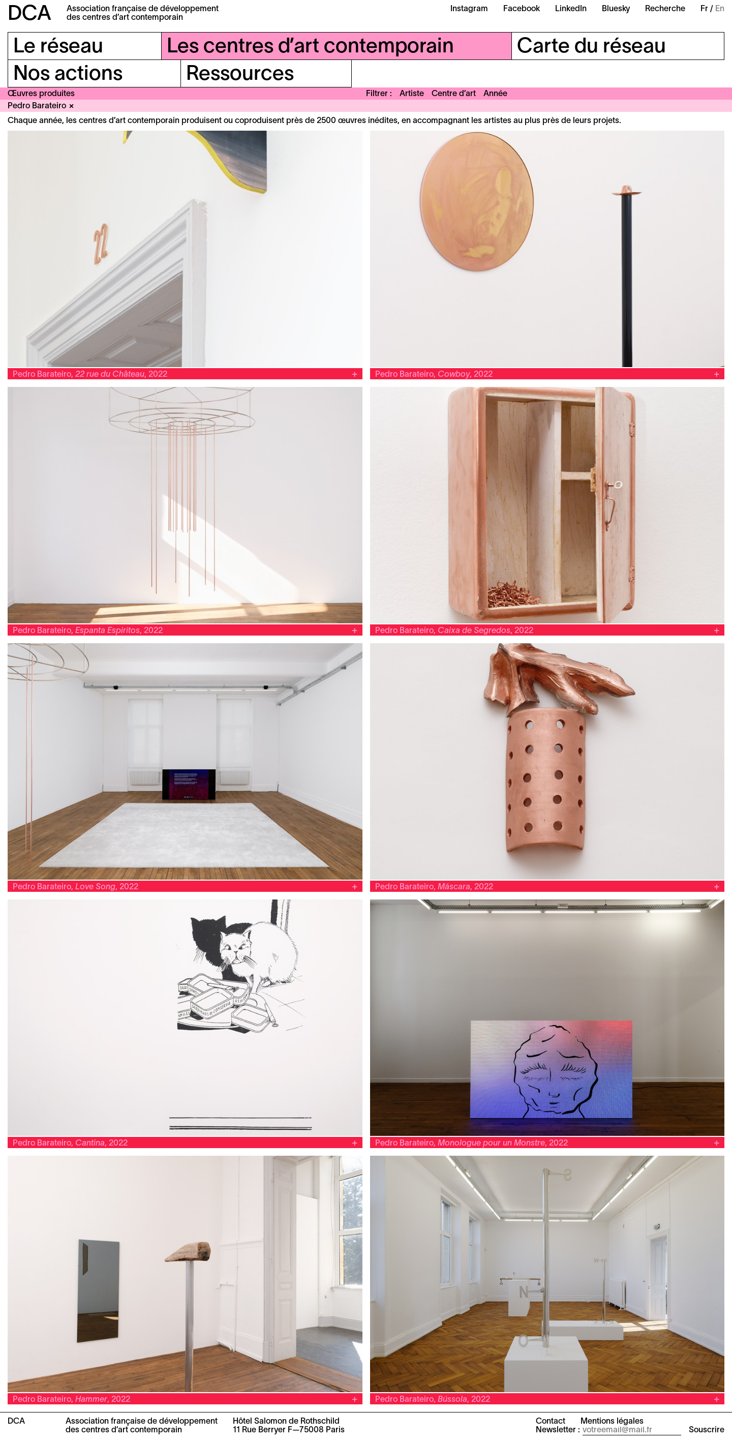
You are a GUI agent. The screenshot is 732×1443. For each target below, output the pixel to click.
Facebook (521, 9)
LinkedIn (571, 9)
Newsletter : (558, 1430)
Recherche (665, 9)
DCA (29, 14)
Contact (550, 1421)
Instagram (469, 9)
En (719, 9)
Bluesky (616, 9)
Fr (704, 9)
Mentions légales (612, 1421)
